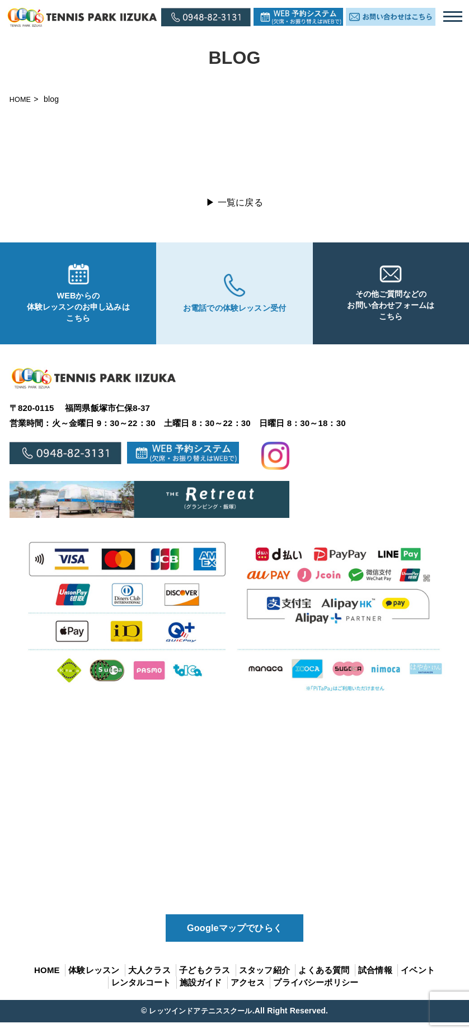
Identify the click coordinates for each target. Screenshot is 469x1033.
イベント (418, 980)
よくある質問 (323, 980)
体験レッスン (93, 980)
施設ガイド (201, 993)
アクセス (248, 993)
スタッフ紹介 (264, 980)
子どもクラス (204, 980)
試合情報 (375, 980)
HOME (22, 99)
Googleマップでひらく (234, 936)
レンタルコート (141, 993)
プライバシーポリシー (315, 993)
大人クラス (149, 980)
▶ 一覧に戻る (234, 202)
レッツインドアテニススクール (200, 1021)
